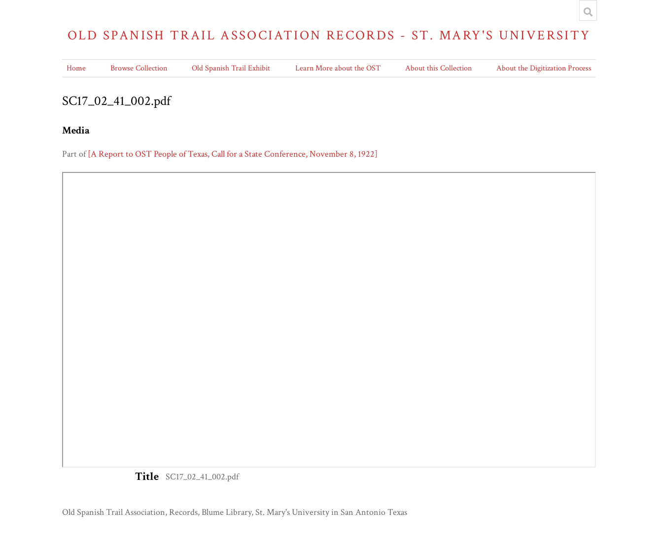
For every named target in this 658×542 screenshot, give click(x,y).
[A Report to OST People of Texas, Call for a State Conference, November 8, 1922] (233, 154)
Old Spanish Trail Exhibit (231, 68)
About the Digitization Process (543, 68)
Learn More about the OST (338, 68)
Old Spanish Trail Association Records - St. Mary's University (329, 35)
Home (76, 68)
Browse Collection (138, 68)
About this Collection (438, 68)
